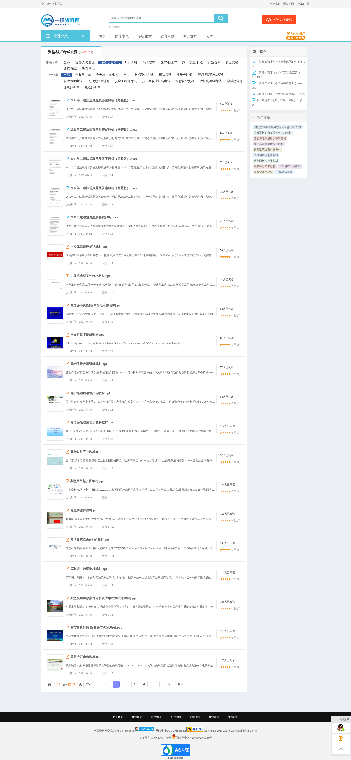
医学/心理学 (169, 62)
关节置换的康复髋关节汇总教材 (272, 132)
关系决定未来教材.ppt (85, 656)
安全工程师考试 (126, 81)
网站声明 (137, 717)
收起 (344, 720)
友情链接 (194, 717)
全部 (67, 62)
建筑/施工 (70, 68)
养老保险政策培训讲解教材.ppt (91, 422)
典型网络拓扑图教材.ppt (87, 481)
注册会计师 (184, 74)
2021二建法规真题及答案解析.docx (94, 217)
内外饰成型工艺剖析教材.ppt (90, 276)
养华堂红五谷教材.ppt (85, 451)
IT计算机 (131, 62)
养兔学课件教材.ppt (84, 510)
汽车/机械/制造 (192, 62)
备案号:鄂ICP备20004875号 (155, 737)
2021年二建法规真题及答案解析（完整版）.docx (103, 129)
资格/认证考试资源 (71, 52)
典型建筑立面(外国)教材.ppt (89, 539)
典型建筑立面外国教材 (267, 149)
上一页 (103, 684)
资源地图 (175, 717)
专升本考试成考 (107, 74)
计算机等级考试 (211, 81)
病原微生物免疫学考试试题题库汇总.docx (280, 93)
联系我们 (233, 717)
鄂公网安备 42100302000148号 (194, 737)
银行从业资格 (185, 81)
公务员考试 (83, 74)
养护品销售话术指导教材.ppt (90, 393)
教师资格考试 (144, 74)
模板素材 (144, 36)
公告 (209, 36)
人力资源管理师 (99, 81)
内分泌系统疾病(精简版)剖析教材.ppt (96, 305)
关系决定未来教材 (264, 166)
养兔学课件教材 (263, 172)
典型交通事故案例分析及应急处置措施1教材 (277, 127)
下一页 (166, 684)
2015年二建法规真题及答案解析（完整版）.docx (103, 159)
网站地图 (156, 717)
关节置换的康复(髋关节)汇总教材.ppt (96, 627)
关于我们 (117, 717)
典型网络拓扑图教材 (266, 160)
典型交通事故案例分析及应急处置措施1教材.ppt (103, 598)
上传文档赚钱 (279, 19)
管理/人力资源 (85, 62)
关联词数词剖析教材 (266, 155)
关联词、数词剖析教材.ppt (88, 569)
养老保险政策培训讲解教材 (270, 138)
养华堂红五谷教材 (290, 166)
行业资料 (214, 62)
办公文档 (190, 36)
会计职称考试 (73, 81)
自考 (126, 74)
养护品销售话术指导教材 (268, 144)
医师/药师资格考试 (211, 74)
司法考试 (165, 74)
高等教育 (149, 62)
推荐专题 (122, 36)
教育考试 (167, 36)
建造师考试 (92, 87)
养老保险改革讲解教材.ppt (88, 364)
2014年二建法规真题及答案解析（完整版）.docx (103, 100)
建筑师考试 (71, 87)
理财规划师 (234, 81)
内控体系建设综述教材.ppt (88, 246)
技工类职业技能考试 (156, 81)
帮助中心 (303, 3)
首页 (102, 36)
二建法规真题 (284, 172)
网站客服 (214, 717)
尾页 (180, 684)
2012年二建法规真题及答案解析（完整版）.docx (103, 188)
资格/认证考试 (110, 62)
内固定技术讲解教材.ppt (87, 334)
